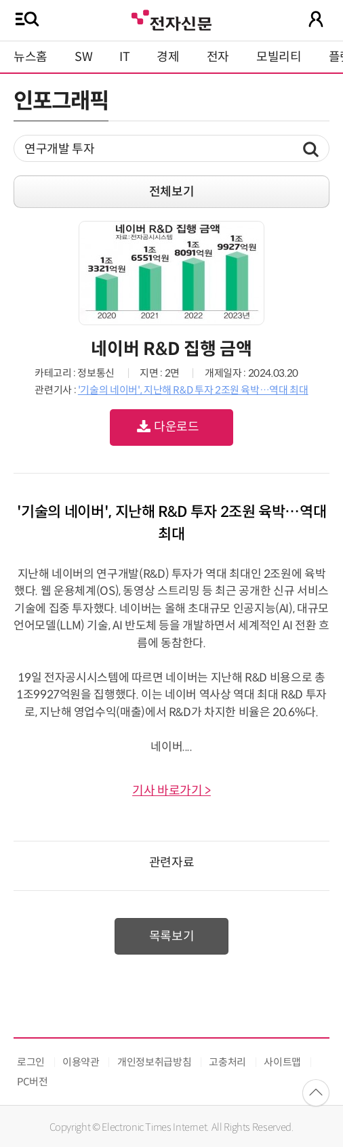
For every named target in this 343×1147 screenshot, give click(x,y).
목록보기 (172, 936)
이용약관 (81, 1062)
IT (124, 56)
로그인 (31, 1062)
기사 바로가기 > (171, 790)
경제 (168, 56)
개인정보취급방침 (154, 1062)
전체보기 (172, 191)
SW (83, 56)
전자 (218, 56)
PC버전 (32, 1081)
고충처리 (227, 1062)
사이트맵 (282, 1062)
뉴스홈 (30, 56)
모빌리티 (279, 56)
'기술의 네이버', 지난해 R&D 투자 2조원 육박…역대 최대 (193, 389)
